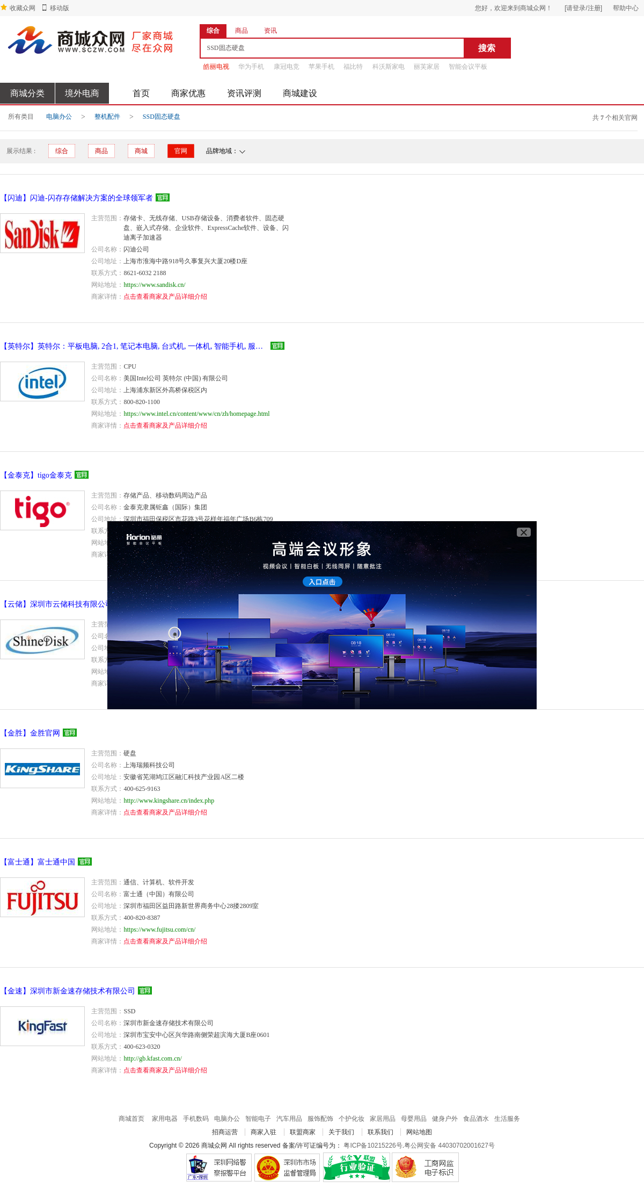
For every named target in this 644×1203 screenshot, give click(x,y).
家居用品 (383, 1118)
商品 (101, 151)
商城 (141, 151)
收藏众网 (22, 8)
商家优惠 (188, 93)
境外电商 (82, 93)
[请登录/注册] (583, 8)
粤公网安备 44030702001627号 (449, 1145)
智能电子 (258, 1118)
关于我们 (341, 1132)
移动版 (59, 8)
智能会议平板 (468, 66)
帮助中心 (626, 8)
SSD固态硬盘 (161, 116)
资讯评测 (244, 93)
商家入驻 (263, 1132)
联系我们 (380, 1132)
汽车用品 (289, 1118)
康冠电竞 (286, 66)
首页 (141, 93)
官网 (180, 151)
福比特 (353, 66)
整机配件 (107, 116)
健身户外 (445, 1118)
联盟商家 (303, 1132)
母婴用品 (414, 1118)
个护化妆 (351, 1118)
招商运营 (225, 1132)
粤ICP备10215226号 (372, 1145)
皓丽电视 (216, 66)
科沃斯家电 (388, 66)
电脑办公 (59, 116)
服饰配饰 (320, 1118)
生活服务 (507, 1118)
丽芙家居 (427, 66)
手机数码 (196, 1118)
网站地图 (419, 1132)
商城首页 (131, 1118)
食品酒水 (476, 1118)
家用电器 (165, 1118)
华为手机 (251, 66)
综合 (61, 151)
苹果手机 (321, 66)
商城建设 (300, 93)
